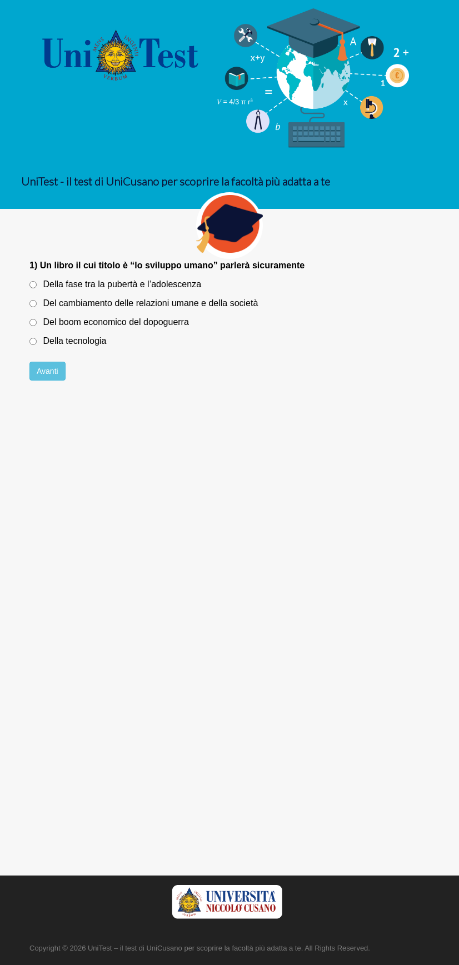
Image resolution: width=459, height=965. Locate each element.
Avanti (47, 371)
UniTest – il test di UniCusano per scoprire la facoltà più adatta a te (194, 948)
